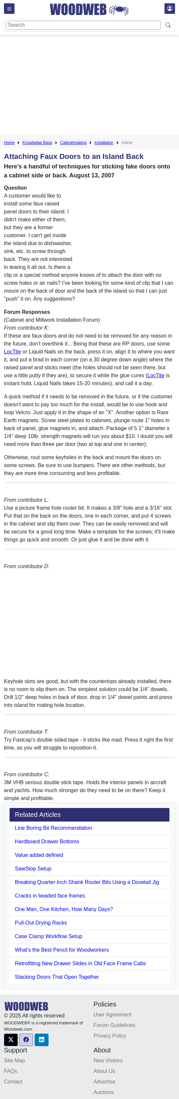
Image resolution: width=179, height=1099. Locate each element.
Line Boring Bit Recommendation (53, 828)
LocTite (12, 351)
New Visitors (108, 1060)
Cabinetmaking (73, 142)
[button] (11, 1040)
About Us (104, 1071)
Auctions (103, 1092)
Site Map (14, 1060)
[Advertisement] (91, 86)
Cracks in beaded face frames (50, 895)
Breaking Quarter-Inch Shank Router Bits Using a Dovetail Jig (87, 882)
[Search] (83, 25)
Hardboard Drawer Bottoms (47, 841)
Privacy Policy (109, 1036)
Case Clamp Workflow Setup (48, 936)
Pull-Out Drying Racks (41, 923)
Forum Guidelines (114, 1025)
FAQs (10, 1071)
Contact (13, 1081)
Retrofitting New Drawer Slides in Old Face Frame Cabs (80, 963)
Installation (103, 142)
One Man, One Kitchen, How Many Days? (64, 909)
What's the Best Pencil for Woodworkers (62, 950)
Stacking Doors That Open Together (57, 977)
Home (9, 142)
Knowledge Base (37, 142)
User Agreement (112, 1014)
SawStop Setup (33, 868)
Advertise (104, 1081)
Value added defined (39, 855)
